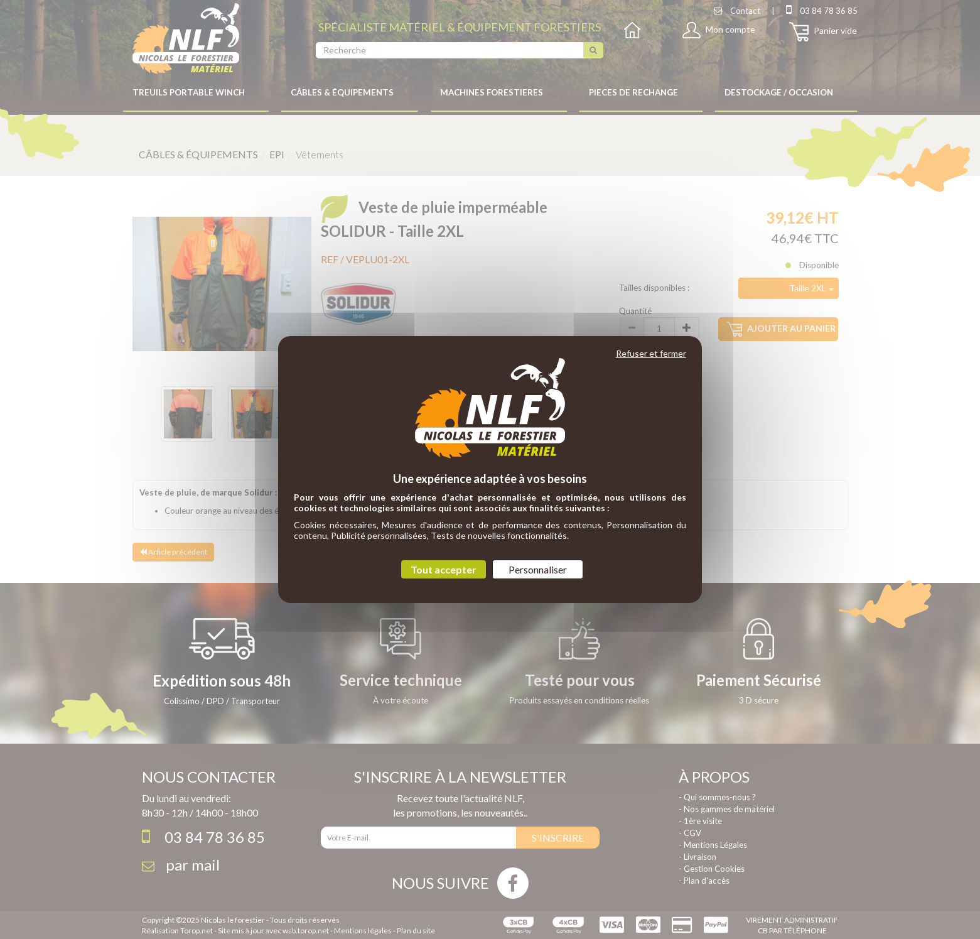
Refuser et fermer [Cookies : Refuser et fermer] (651, 353)
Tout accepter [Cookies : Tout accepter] (444, 569)
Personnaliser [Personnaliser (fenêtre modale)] (538, 569)
